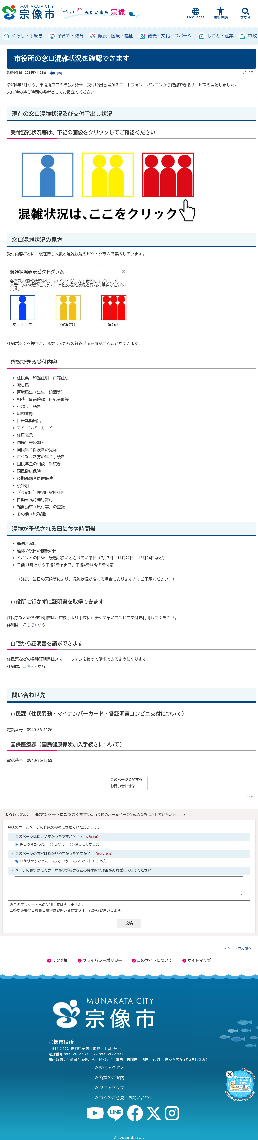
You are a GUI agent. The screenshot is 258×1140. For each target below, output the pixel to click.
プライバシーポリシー (100, 960)
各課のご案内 (109, 1077)
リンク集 (57, 960)
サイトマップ (196, 960)
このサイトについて (152, 960)
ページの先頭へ (240, 948)
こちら (30, 625)
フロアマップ (109, 1087)
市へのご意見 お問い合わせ (123, 1097)
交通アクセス (109, 1067)
